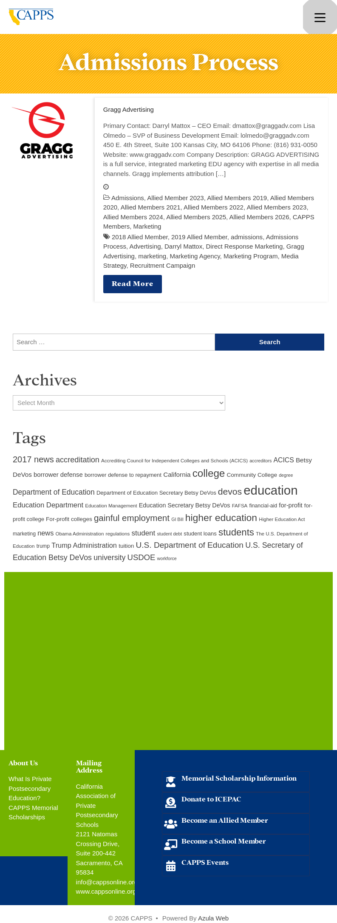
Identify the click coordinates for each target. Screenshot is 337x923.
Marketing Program (251, 256)
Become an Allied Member (224, 819)
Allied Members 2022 (214, 207)
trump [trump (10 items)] (43, 546)
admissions (247, 237)
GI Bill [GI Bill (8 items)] (177, 519)
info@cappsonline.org (107, 882)
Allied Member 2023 (175, 197)
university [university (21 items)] (109, 557)
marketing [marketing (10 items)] (24, 534)
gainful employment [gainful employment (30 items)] (132, 518)
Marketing (147, 226)
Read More (132, 282)
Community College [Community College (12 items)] (252, 475)
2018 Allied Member (140, 237)
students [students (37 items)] (236, 532)
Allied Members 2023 (276, 207)
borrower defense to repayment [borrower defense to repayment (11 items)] (123, 475)
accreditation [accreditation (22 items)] (77, 460)
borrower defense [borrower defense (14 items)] (58, 474)
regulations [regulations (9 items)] (118, 533)
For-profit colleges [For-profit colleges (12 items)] (69, 519)
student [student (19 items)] (143, 533)
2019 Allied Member (199, 237)
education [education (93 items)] (270, 490)
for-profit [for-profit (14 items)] (290, 505)
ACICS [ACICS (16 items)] (283, 460)
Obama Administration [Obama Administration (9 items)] (79, 533)
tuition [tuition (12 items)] (126, 546)
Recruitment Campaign (162, 265)
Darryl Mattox (183, 246)
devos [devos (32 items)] (230, 491)
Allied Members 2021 (151, 207)
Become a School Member (223, 840)
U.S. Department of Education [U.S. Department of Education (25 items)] (190, 545)
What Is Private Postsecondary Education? (30, 788)
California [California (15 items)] (176, 474)
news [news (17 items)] (45, 533)
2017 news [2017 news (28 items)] (33, 459)
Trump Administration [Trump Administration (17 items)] (84, 545)
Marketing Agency (195, 256)
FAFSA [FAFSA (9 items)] (240, 505)
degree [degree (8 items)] (286, 475)
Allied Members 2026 (259, 217)
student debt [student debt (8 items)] (169, 533)
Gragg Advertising (128, 109)
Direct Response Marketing (244, 246)
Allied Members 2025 (196, 217)
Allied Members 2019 (237, 197)
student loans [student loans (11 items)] (200, 533)
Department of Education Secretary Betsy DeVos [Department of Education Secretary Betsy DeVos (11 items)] (156, 493)
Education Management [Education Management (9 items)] (111, 505)
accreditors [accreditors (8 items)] (260, 460)
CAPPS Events (205, 861)
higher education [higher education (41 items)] (221, 517)
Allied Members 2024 (133, 217)
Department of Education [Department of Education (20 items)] (54, 492)
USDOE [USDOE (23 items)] (141, 557)
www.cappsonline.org (106, 891)
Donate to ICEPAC (211, 798)
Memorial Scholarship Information (239, 777)
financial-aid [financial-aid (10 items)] (263, 506)
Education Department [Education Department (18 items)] (48, 505)
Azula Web (213, 918)
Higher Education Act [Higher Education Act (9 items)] (282, 519)
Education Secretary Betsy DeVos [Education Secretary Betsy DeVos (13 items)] (184, 505)
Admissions (127, 197)
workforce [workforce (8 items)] (167, 558)
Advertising (145, 246)
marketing (152, 256)
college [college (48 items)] (209, 473)
